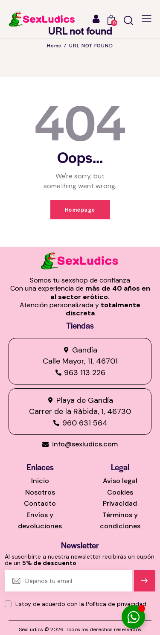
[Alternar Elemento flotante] (133, 617)
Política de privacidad (116, 604)
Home (54, 45)
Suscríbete (144, 584)
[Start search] (128, 20)
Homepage (80, 209)
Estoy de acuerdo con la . (81, 604)
